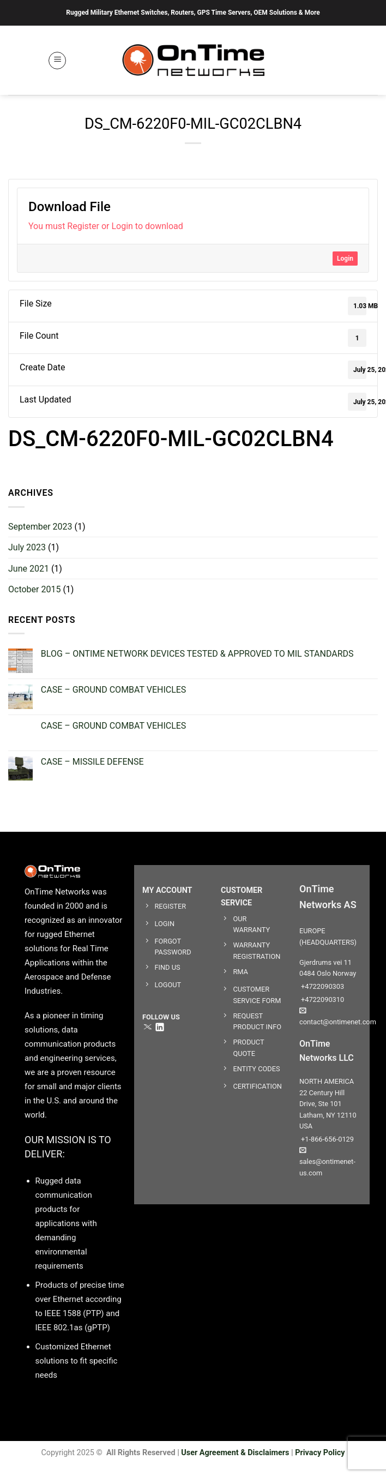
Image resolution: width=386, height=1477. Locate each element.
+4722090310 (321, 999)
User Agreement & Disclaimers (235, 1452)
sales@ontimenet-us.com (327, 1161)
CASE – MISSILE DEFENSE (92, 761)
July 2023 (27, 547)
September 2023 (40, 526)
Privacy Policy (320, 1452)
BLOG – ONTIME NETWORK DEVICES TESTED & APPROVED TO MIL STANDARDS (197, 654)
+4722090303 (321, 986)
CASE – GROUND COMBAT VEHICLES (113, 690)
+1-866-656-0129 (326, 1139)
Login (345, 258)
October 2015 (34, 589)
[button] (57, 60)
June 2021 (28, 568)
